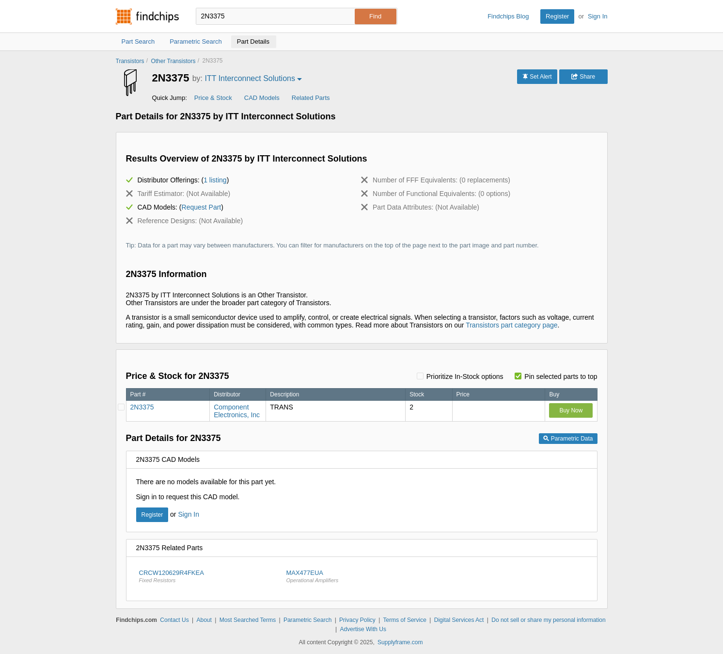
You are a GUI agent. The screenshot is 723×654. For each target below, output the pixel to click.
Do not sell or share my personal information (548, 620)
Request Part (201, 207)
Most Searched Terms (248, 620)
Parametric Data (568, 438)
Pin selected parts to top (560, 376)
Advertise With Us (363, 629)
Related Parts (311, 97)
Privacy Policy (357, 620)
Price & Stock (213, 97)
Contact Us (174, 620)
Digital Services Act (459, 620)
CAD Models (262, 97)
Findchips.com (147, 16)
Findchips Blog (508, 16)
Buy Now (570, 410)
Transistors (130, 61)
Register (557, 16)
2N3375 (142, 407)
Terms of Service (404, 620)
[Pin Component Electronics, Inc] (121, 407)
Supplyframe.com (400, 642)
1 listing (215, 180)
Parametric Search (307, 620)
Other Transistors (173, 61)
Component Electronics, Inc (237, 411)
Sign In (597, 16)
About (203, 620)
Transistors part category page (511, 325)
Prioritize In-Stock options (464, 376)
